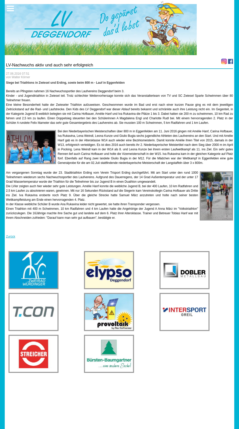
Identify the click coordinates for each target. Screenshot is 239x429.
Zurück (10, 236)
